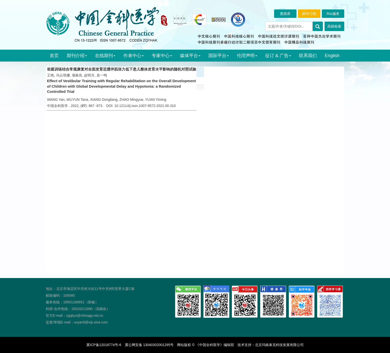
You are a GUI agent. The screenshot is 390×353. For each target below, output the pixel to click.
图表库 (285, 14)
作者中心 (133, 55)
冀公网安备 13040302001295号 (149, 345)
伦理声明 (247, 55)
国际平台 (218, 55)
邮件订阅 (309, 14)
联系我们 (308, 55)
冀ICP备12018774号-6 (103, 345)
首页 (54, 55)
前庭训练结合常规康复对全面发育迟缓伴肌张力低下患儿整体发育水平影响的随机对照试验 (121, 69)
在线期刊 (105, 55)
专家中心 (162, 55)
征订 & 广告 (278, 55)
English (332, 55)
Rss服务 (333, 14)
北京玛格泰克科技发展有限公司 (279, 345)
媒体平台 (190, 55)
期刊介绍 (77, 55)
